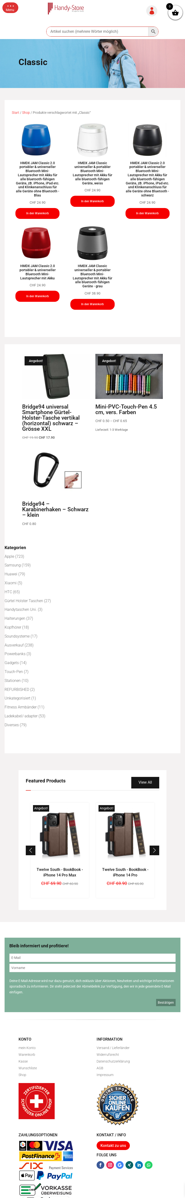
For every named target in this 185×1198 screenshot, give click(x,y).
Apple (9, 556)
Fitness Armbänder (21, 707)
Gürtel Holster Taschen (24, 601)
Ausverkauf (14, 645)
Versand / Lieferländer (113, 1048)
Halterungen (15, 618)
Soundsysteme (17, 636)
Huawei (11, 574)
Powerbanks (15, 654)
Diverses (12, 725)
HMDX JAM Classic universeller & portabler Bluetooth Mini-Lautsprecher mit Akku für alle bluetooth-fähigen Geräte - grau (92, 276)
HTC (8, 592)
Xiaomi (11, 583)
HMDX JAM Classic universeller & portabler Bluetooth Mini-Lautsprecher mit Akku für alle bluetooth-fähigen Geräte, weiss (92, 173)
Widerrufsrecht (108, 1055)
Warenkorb (27, 1055)
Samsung (13, 565)
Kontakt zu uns (113, 1145)
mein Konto (27, 1048)
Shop (26, 112)
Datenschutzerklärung (113, 1061)
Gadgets (12, 662)
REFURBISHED (17, 689)
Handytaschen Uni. (21, 609)
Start (15, 112)
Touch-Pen (14, 671)
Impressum (105, 1075)
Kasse (23, 1061)
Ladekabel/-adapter (21, 716)
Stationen (13, 680)
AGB (100, 1068)
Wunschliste (28, 1068)
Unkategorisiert (17, 698)
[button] (10, 7)
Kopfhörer (13, 627)
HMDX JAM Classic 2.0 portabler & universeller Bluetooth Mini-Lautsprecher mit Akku (38, 272)
